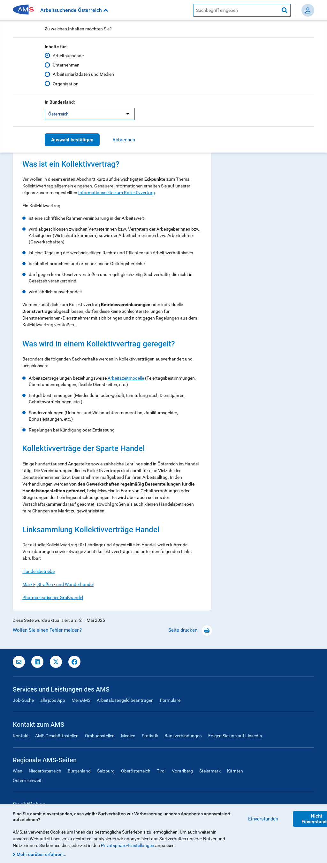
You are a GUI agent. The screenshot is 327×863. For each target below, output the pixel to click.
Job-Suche (23, 700)
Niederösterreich (45, 770)
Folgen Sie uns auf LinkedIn (235, 735)
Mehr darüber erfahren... (41, 854)
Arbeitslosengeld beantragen (125, 700)
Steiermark (210, 770)
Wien (17, 770)
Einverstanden (263, 819)
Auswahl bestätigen (72, 140)
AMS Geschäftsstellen (57, 735)
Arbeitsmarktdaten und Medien (83, 74)
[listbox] (89, 114)
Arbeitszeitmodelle (126, 378)
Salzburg (106, 770)
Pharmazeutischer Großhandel (52, 597)
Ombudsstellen (100, 735)
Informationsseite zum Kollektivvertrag (116, 192)
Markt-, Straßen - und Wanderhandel (58, 584)
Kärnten (235, 770)
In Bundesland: (60, 102)
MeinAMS (81, 700)
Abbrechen (123, 140)
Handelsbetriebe (38, 571)
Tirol (161, 770)
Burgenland (79, 770)
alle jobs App (52, 700)
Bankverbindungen (183, 735)
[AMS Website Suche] (236, 10)
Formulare (170, 700)
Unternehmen (66, 64)
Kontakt (21, 735)
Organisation (66, 83)
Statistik (150, 735)
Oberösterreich (135, 770)
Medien (128, 735)
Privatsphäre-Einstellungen (127, 845)
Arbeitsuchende (68, 55)
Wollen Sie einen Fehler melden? (47, 630)
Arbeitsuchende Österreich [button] (74, 10)
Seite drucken (190, 630)
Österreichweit (27, 780)
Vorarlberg (182, 770)
